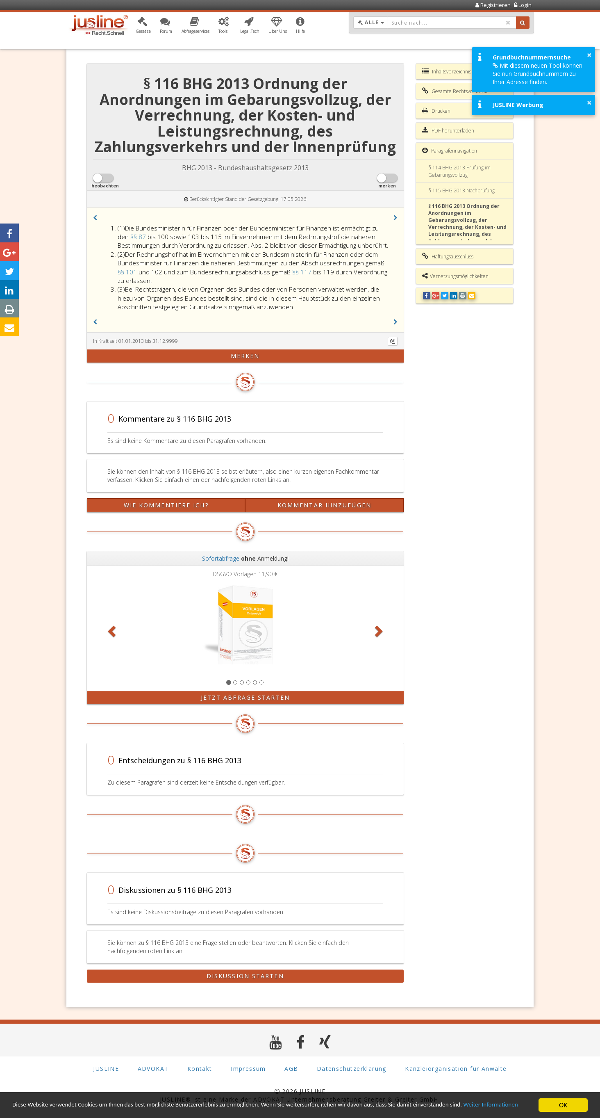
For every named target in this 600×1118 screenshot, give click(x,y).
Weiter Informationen (43, 1108)
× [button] (589, 55)
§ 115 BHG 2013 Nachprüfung (461, 190)
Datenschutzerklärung (351, 1068)
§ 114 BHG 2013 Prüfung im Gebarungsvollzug (459, 171)
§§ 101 (128, 272)
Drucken (436, 110)
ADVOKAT (153, 1068)
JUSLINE (106, 1068)
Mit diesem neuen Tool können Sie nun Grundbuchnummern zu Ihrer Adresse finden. (537, 74)
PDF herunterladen (448, 130)
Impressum (248, 1068)
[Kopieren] (393, 341)
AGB (291, 1068)
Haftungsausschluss (447, 256)
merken (245, 356)
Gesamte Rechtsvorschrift (455, 91)
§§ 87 (139, 237)
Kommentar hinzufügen (324, 505)
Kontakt (199, 1068)
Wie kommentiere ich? (166, 505)
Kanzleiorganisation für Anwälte (456, 1068)
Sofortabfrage (220, 558)
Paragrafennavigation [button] (449, 150)
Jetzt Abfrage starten (245, 697)
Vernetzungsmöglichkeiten (455, 276)
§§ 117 (302, 272)
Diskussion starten (245, 976)
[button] (143, 25)
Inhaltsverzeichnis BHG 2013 (458, 71)
